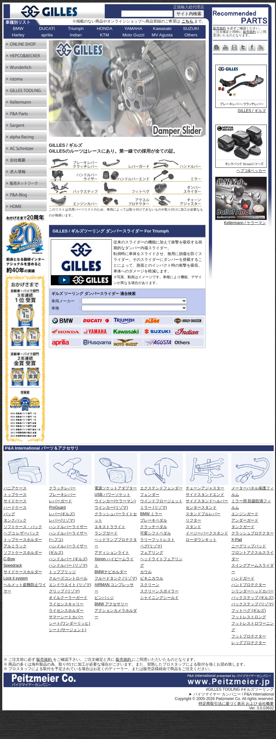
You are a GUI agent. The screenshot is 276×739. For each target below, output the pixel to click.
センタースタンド (201, 507)
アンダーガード (244, 520)
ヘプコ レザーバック (21, 533)
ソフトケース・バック (23, 527)
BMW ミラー (151, 514)
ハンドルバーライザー (68, 527)
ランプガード (106, 533)
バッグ (9, 514)
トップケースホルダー (23, 539)
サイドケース (15, 501)
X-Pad (236, 539)
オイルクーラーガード (68, 597)
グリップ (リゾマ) (64, 591)
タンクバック (15, 520)
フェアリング (151, 552)
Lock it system (16, 578)
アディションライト (111, 552)
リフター (193, 520)
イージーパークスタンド (207, 533)
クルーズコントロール (68, 578)
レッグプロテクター (248, 642)
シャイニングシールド (159, 597)
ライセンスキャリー (66, 604)
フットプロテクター (248, 636)
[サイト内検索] (147, 13)
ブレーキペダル (153, 520)
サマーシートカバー (66, 617)
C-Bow (9, 559)
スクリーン (149, 585)
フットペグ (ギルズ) (248, 610)
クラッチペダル (153, 527)
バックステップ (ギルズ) (252, 597)
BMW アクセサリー (111, 604)
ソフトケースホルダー (23, 552)
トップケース (15, 494)
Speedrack (13, 565)
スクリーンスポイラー (159, 591)
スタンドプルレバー (203, 514)
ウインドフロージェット (161, 501)
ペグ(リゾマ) (151, 546)
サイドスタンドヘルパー (207, 501)
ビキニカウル (151, 578)
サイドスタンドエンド (205, 494)
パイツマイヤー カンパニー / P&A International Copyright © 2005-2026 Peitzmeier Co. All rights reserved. (224, 696)
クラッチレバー (62, 488)
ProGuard (57, 507)
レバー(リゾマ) (62, 520)
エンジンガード (244, 514)
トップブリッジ (62, 572)
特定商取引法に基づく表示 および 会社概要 (236, 703)
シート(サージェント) (67, 630)
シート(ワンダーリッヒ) (69, 623)
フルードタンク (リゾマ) (115, 578)
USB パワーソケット (112, 494)
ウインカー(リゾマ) (111, 507)
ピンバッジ (104, 597)
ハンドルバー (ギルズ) (68, 559)
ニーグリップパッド (248, 546)
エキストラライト (109, 527)
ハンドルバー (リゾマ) (68, 565)
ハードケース (15, 507)
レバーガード (60, 501)
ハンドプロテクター (248, 585)
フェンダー (149, 494)
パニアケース (15, 488)
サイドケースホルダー (23, 572)
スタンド (193, 527)
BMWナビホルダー (110, 572)
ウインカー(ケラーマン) (115, 501)
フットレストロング (248, 617)
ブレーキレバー (62, 494)
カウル (146, 572)
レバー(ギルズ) (62, 514)
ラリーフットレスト (157, 539)
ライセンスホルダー (66, 610)
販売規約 (219, 28)
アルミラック (15, 546)
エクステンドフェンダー (161, 488)
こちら (188, 21)
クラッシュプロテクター (252, 533)
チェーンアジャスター (205, 488)
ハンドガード (242, 578)
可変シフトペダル (155, 533)
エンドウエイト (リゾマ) (70, 585)
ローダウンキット (201, 539)
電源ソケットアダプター (115, 488)
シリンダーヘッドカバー (252, 591)
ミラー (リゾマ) (153, 507)
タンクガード (242, 527)
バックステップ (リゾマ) (252, 604)
